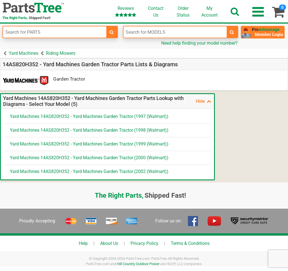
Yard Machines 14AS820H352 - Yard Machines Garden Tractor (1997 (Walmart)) (89, 116)
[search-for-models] (232, 32)
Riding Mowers (60, 53)
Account (209, 11)
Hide (203, 101)
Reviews (125, 11)
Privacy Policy (144, 243)
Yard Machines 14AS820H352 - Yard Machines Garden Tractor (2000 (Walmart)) (89, 157)
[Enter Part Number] (54, 32)
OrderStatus (183, 12)
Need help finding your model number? (199, 43)
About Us (109, 243)
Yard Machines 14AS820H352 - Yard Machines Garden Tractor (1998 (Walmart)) (89, 130)
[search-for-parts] (111, 32)
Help (83, 243)
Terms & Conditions (190, 243)
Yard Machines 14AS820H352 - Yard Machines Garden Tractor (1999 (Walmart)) (89, 144)
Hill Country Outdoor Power (138, 264)
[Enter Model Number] (175, 32)
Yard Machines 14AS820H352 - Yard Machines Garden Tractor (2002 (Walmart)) (89, 171)
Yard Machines (23, 53)
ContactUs (155, 12)
